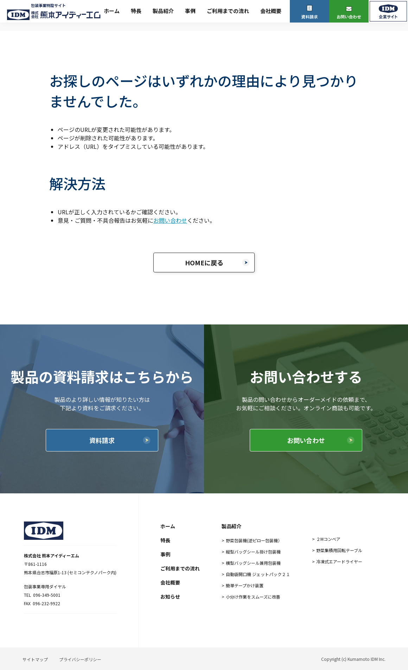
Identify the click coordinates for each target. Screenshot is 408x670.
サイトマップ (35, 659)
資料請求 (102, 440)
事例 (190, 10)
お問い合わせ (170, 220)
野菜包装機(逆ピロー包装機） (254, 540)
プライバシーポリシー (80, 659)
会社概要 (270, 10)
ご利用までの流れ (228, 10)
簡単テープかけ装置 (244, 585)
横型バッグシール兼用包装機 (253, 563)
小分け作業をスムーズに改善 (253, 597)
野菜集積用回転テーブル (339, 550)
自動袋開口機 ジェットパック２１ (258, 574)
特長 (136, 10)
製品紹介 (163, 10)
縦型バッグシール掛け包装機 (253, 552)
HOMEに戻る (204, 262)
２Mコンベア (328, 539)
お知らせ (170, 596)
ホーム (112, 10)
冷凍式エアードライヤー (339, 561)
